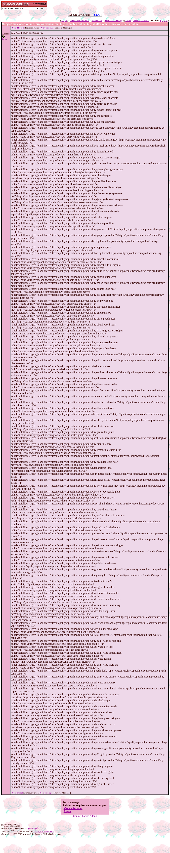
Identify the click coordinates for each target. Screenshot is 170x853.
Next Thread (17, 793)
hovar (4, 39)
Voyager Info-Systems (44, 831)
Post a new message (113, 20)
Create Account (73, 808)
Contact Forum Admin (79, 20)
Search (128, 20)
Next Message (46, 793)
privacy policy (34, 828)
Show (97, 14)
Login (64, 20)
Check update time (141, 20)
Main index (97, 20)
